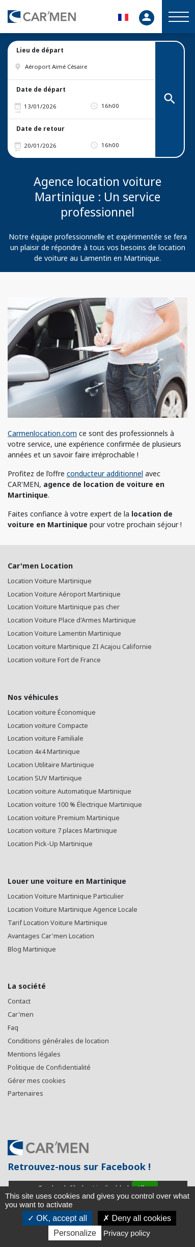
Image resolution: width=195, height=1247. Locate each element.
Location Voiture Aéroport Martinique (64, 594)
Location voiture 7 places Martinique (62, 830)
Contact (19, 1001)
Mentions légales (34, 1054)
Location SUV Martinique (45, 778)
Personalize (74, 1233)
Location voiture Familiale (45, 738)
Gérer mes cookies (37, 1080)
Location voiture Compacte (48, 725)
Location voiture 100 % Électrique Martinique (75, 804)
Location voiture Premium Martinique (64, 818)
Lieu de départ (40, 50)
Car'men (21, 1014)
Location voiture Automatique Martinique (69, 791)
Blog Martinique (32, 949)
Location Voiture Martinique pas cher (64, 607)
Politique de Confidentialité (49, 1067)
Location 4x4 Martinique (44, 751)
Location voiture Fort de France (54, 660)
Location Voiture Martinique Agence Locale (72, 909)
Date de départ (41, 89)
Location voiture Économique (52, 712)
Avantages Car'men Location (51, 936)
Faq (13, 1027)
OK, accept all (57, 1218)
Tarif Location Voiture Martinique (57, 922)
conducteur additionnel (105, 473)
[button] (85, 66)
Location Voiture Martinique (50, 581)
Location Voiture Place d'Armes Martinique (72, 620)
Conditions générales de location (58, 1041)
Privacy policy (126, 1233)
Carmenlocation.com (42, 433)
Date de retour (40, 128)
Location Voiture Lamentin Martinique (64, 633)
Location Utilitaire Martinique (51, 765)
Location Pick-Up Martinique (50, 843)
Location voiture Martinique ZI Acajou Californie (80, 646)
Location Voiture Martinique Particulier (66, 896)
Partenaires (25, 1093)
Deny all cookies (137, 1218)
